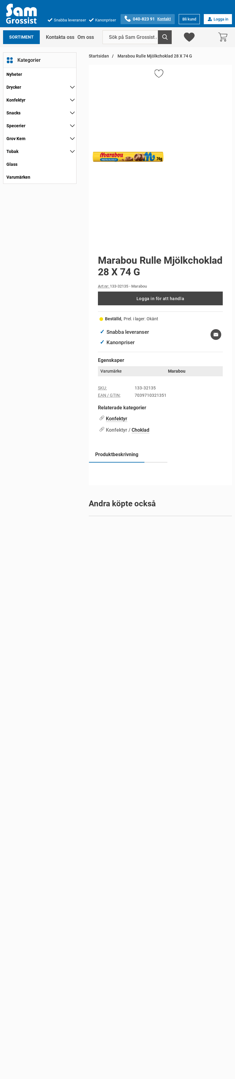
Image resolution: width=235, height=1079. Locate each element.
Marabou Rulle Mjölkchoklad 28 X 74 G (154, 56)
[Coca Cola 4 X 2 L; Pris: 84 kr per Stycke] (160, 711)
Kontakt (164, 19)
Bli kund (189, 19)
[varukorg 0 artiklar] (224, 37)
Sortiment (21, 37)
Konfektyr (15, 100)
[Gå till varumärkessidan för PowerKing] (129, 540)
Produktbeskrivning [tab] (116, 454)
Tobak (12, 151)
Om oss (85, 37)
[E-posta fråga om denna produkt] (216, 334)
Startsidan (99, 56)
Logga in (217, 19)
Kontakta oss (60, 37)
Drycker (13, 87)
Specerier (15, 125)
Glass (11, 164)
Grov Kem (15, 138)
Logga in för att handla (160, 298)
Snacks (13, 112)
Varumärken (18, 177)
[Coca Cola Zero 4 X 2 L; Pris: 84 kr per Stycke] (160, 846)
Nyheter (14, 74)
